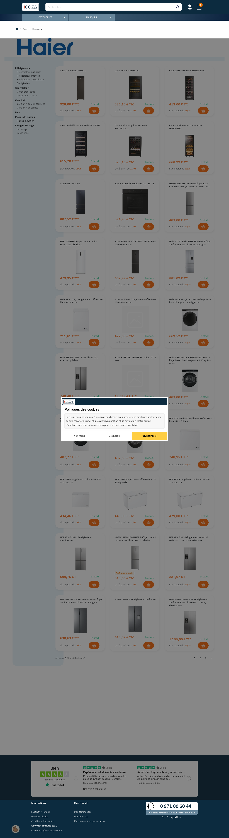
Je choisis (114, 435)
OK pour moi (149, 435)
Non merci (79, 435)
